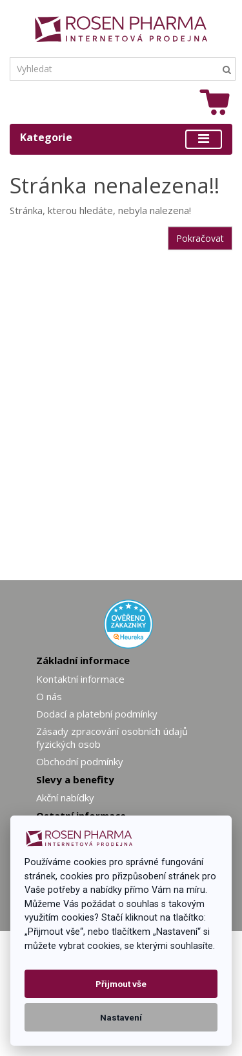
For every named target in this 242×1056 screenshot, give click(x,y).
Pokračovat (200, 238)
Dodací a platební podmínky (96, 713)
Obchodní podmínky (79, 761)
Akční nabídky (65, 797)
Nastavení (121, 1017)
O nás (49, 696)
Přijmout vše (121, 984)
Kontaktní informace (80, 678)
